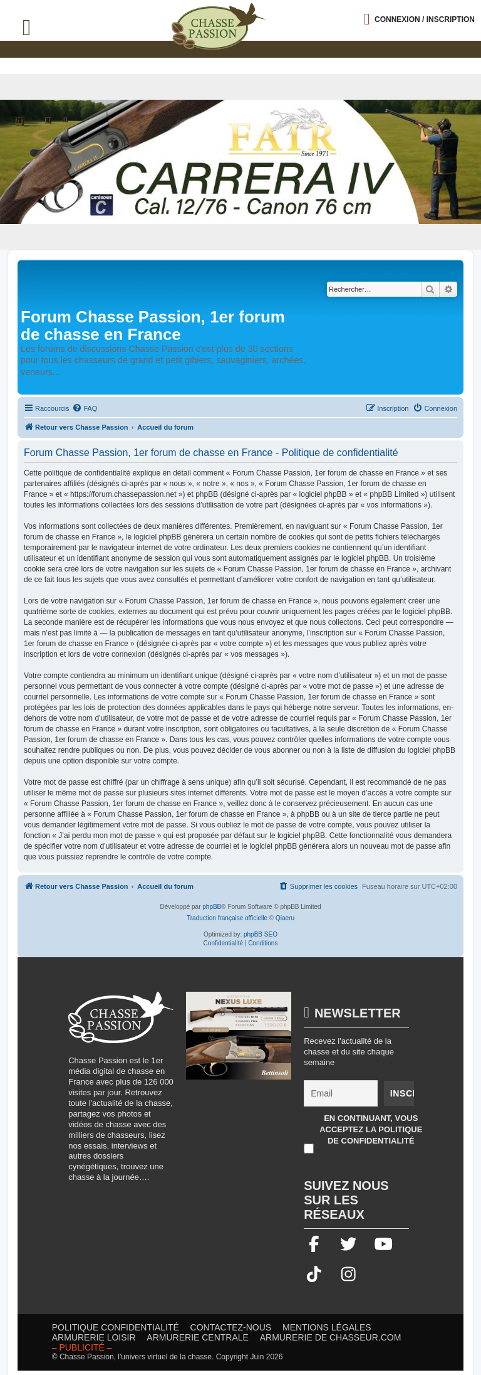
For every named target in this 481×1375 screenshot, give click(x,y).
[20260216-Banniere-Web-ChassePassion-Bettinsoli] (238, 1042)
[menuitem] (84, 408)
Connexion (425, 19)
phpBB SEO (260, 934)
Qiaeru (285, 918)
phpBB (211, 906)
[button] (471, 10)
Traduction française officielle (227, 918)
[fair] (240, 162)
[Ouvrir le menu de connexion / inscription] (419, 19)
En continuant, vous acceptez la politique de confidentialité (370, 1130)
